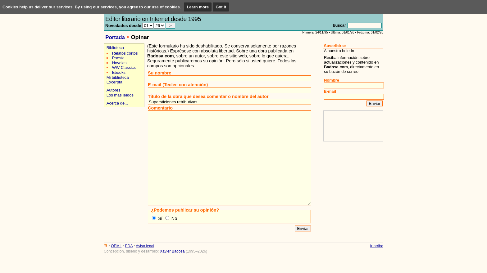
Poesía (118, 58)
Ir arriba (376, 264)
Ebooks (118, 72)
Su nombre (159, 72)
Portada (115, 37)
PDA (128, 264)
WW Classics (124, 67)
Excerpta (114, 82)
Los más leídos (120, 95)
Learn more (198, 7)
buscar (339, 25)
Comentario (160, 107)
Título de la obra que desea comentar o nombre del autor (208, 96)
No (174, 237)
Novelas (119, 62)
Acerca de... (117, 103)
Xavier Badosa (172, 270)
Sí (160, 237)
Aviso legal (145, 264)
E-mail (330, 91)
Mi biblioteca (118, 77)
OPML (116, 264)
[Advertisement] (123, 130)
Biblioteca (115, 47)
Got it (221, 7)
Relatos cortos (125, 53)
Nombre (331, 80)
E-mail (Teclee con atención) (178, 84)
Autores (114, 90)
